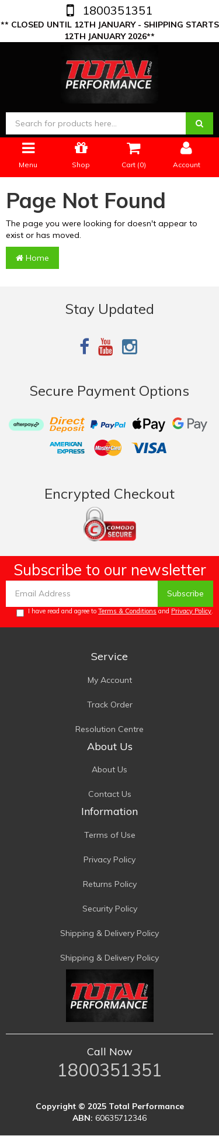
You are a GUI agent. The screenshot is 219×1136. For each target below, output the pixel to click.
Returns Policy (110, 884)
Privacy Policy (191, 611)
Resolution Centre (109, 729)
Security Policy (109, 908)
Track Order (110, 704)
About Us (109, 769)
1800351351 (115, 10)
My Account (110, 680)
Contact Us (109, 794)
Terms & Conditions (127, 611)
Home (32, 258)
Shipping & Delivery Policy (109, 933)
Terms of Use (109, 835)
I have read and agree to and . (114, 612)
